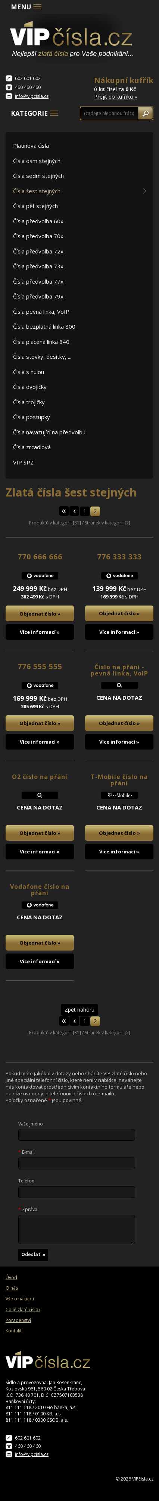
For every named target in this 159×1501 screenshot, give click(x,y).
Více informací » (40, 632)
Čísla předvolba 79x (38, 296)
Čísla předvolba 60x (38, 221)
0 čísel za (123, 87)
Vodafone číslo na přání (39, 889)
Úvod (11, 1278)
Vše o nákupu (20, 1299)
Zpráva (27, 1210)
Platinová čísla (31, 145)
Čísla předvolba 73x (38, 266)
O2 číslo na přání (40, 777)
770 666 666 (40, 557)
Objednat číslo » (39, 613)
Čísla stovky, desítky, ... (42, 356)
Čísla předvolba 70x (38, 236)
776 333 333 (119, 557)
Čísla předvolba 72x (38, 251)
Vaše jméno (30, 1124)
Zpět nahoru (79, 1009)
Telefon (26, 1181)
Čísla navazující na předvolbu (49, 432)
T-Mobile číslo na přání (119, 780)
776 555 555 (40, 666)
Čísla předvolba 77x (38, 281)
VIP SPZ (23, 462)
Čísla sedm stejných (38, 175)
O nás (12, 1288)
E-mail (26, 1152)
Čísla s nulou (28, 372)
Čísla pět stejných (35, 206)
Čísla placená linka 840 (41, 341)
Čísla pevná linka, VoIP (41, 311)
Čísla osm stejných (36, 161)
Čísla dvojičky (30, 386)
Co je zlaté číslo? (23, 1310)
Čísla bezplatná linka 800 (44, 326)
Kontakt (14, 1331)
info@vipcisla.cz (32, 96)
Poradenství (18, 1320)
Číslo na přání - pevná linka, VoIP (119, 670)
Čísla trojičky (29, 402)
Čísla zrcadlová (32, 447)
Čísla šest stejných (36, 191)
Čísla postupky (31, 417)
